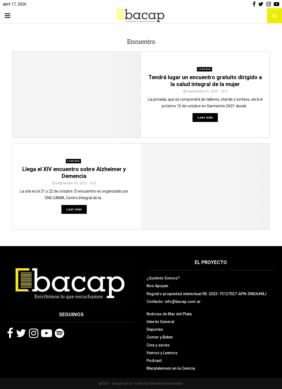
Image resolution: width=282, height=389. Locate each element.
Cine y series (158, 345)
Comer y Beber (160, 337)
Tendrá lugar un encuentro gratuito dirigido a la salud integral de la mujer (205, 80)
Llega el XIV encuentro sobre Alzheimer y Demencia (74, 172)
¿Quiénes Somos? (163, 278)
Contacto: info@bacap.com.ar (174, 301)
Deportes (155, 329)
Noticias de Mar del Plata (169, 314)
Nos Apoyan (157, 286)
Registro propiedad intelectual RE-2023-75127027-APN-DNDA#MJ (207, 294)
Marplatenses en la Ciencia (171, 368)
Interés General (160, 321)
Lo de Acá (204, 69)
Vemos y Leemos (162, 353)
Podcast (154, 360)
